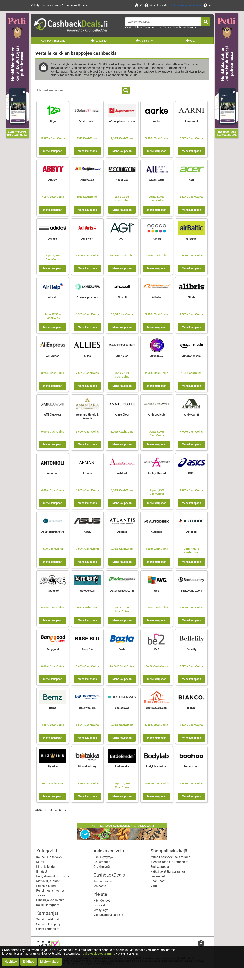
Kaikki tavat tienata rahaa (168, 871)
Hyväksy (11, 961)
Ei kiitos (28, 961)
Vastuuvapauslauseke (108, 915)
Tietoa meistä (102, 881)
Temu (146, 27)
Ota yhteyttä (101, 867)
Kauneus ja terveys (49, 857)
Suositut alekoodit (48, 919)
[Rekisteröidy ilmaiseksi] (185, 5)
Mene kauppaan (52, 151)
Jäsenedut (158, 876)
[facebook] (201, 943)
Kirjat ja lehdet (46, 867)
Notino (138, 27)
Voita (154, 886)
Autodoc (156, 27)
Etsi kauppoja (160, 867)
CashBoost (158, 881)
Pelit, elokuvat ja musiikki (53, 876)
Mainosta (99, 886)
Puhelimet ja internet (50, 890)
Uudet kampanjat (47, 929)
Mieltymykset (49, 961)
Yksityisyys (100, 910)
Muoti (40, 862)
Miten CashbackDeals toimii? (170, 857)
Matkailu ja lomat (48, 881)
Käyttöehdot (101, 900)
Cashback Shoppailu (53, 40)
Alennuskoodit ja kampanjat (169, 862)
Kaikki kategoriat (47, 905)
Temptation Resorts (184, 27)
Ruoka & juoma (46, 886)
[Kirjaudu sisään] (156, 5)
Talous (40, 895)
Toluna (167, 27)
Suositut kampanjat (49, 924)
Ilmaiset (41, 871)
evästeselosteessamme (99, 953)
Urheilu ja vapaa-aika (50, 900)
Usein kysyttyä (103, 857)
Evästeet (99, 905)
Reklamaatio (101, 862)
